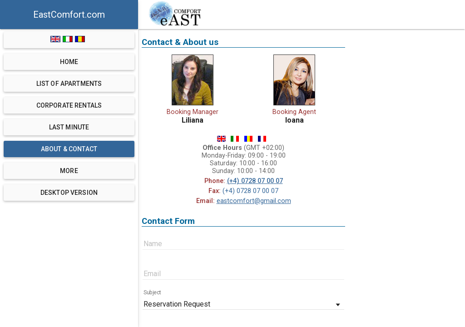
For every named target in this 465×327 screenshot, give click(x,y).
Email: (205, 201)
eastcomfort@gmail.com (254, 201)
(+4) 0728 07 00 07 (255, 181)
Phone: (214, 181)
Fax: (214, 191)
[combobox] (243, 303)
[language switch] (69, 40)
